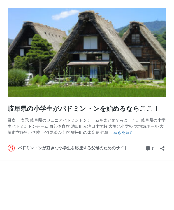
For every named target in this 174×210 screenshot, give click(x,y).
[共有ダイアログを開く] (162, 146)
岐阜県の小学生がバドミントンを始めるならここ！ (83, 108)
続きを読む (123, 132)
